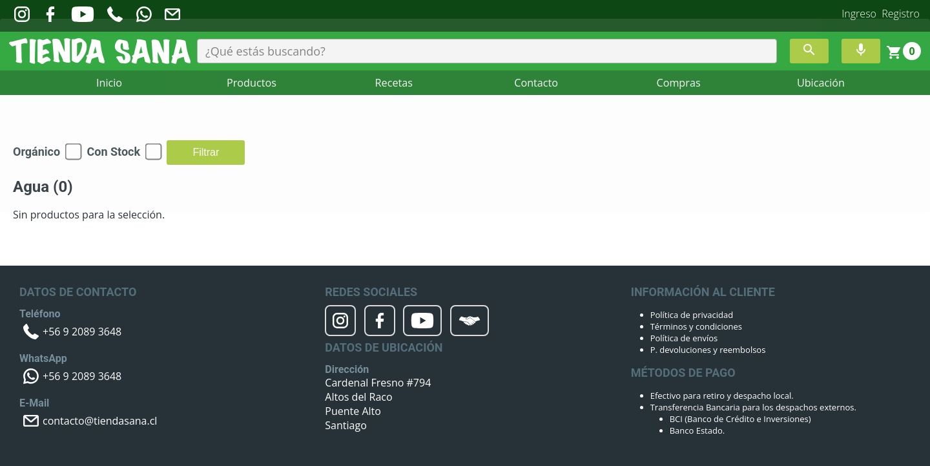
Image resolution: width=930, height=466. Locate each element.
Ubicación (820, 83)
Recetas (394, 83)
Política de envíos (684, 338)
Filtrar (205, 152)
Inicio (109, 83)
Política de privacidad (691, 315)
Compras (678, 83)
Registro (901, 13)
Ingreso (859, 13)
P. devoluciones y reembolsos (708, 349)
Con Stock (113, 151)
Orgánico (36, 151)
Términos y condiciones (696, 326)
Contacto (536, 83)
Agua (43, 187)
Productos (251, 83)
